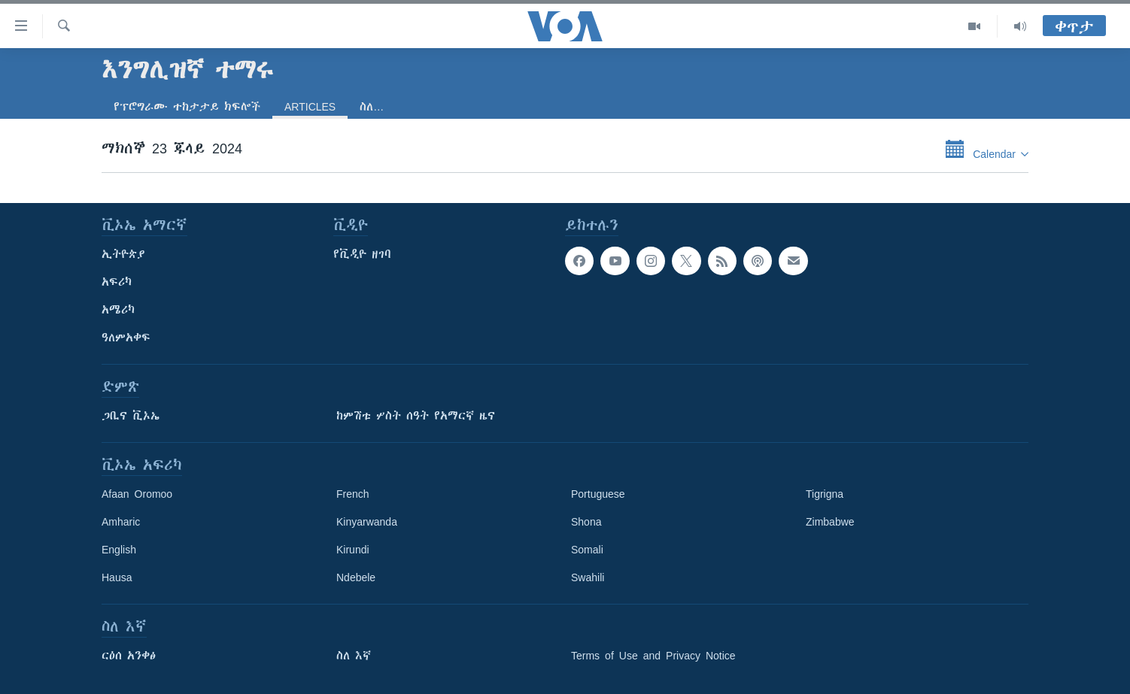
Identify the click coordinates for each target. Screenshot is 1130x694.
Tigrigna (824, 494)
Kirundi (352, 549)
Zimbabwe (830, 522)
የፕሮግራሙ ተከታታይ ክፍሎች (187, 107)
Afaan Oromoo (137, 494)
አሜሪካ (118, 310)
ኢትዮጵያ (123, 254)
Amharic (121, 522)
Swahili (587, 577)
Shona (586, 522)
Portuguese (598, 494)
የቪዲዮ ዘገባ (362, 254)
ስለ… (372, 107)
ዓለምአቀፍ (126, 337)
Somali (587, 549)
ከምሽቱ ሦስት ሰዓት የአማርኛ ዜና (415, 416)
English (119, 549)
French (352, 494)
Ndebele (355, 577)
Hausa (117, 577)
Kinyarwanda (366, 522)
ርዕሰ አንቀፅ (129, 655)
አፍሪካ (117, 282)
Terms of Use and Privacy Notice (653, 655)
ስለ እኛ (353, 655)
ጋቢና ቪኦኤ (130, 416)
